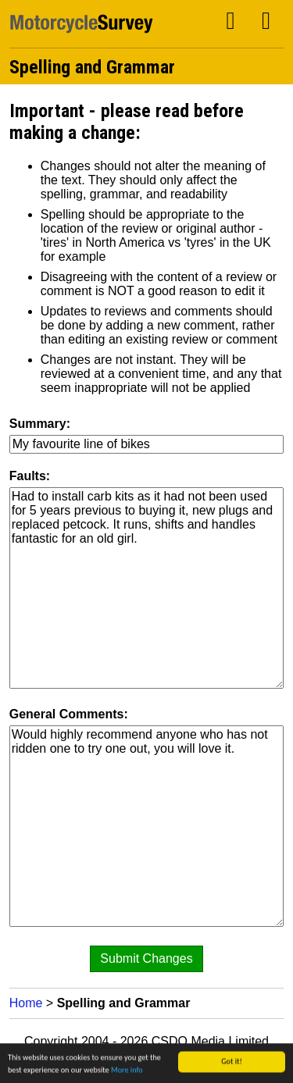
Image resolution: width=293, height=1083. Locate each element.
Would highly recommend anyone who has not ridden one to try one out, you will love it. (146, 826)
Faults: (29, 476)
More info (127, 1071)
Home (26, 1003)
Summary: (39, 423)
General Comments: (68, 714)
